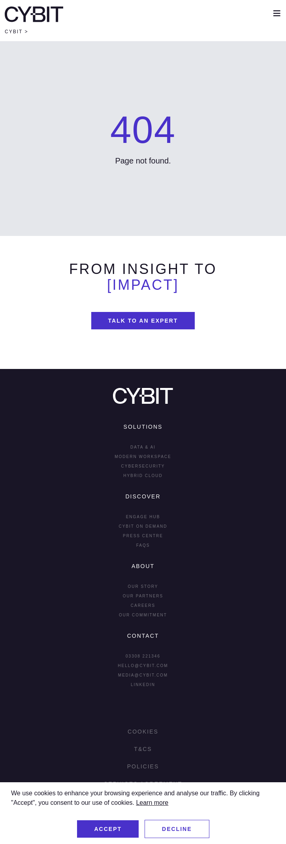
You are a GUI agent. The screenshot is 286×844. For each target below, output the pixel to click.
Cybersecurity (143, 466)
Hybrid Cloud (143, 475)
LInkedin (143, 684)
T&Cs (143, 749)
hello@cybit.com (143, 665)
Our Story (143, 586)
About (143, 566)
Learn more (152, 802)
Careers (143, 605)
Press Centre (143, 536)
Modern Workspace (143, 456)
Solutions (143, 427)
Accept (108, 829)
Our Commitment (143, 615)
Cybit (14, 31)
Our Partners (143, 596)
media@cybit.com (143, 675)
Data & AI (143, 447)
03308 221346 (143, 656)
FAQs (143, 545)
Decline (177, 829)
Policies (143, 766)
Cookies (143, 731)
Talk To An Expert (143, 320)
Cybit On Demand (143, 526)
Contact (143, 636)
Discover (142, 496)
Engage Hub (143, 517)
